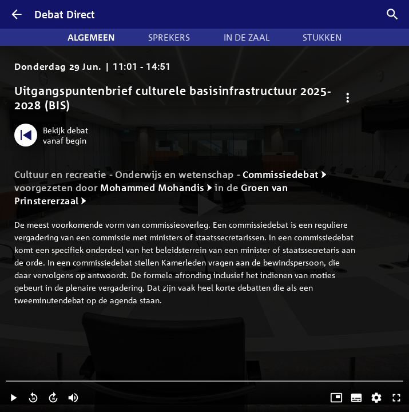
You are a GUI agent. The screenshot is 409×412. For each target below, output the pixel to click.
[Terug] (16, 14)
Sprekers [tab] (169, 37)
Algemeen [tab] (91, 37)
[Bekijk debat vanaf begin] (54, 135)
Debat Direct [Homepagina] (64, 14)
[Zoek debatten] (392, 14)
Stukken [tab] (322, 37)
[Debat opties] (347, 98)
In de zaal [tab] (246, 37)
